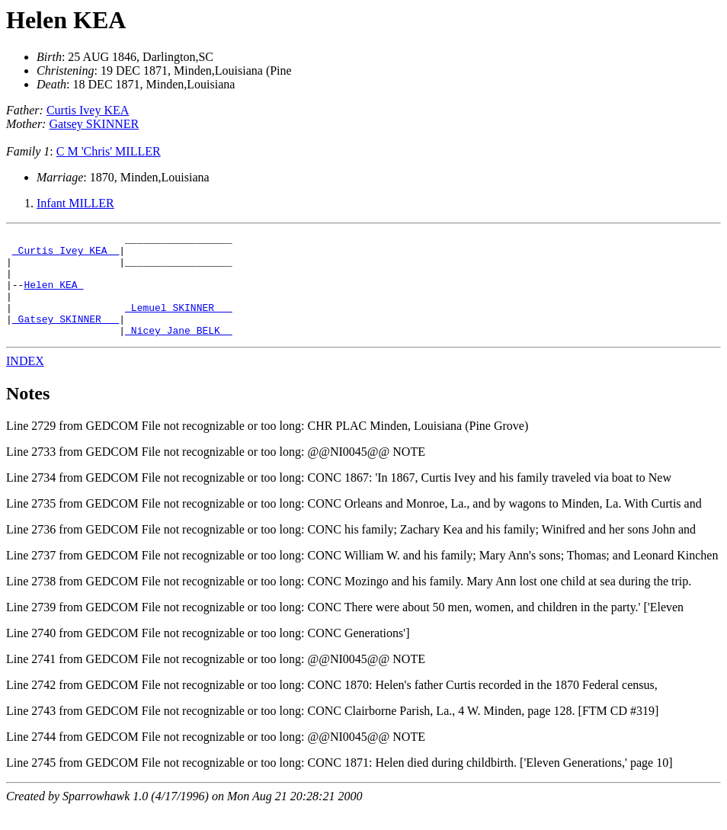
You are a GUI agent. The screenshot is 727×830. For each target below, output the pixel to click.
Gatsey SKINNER (94, 123)
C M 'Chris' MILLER (108, 151)
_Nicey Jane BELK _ (178, 350)
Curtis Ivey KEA (87, 110)
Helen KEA (66, 20)
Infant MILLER (75, 203)
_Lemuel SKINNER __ (178, 323)
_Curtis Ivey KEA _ (65, 254)
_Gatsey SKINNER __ (65, 337)
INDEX (25, 381)
